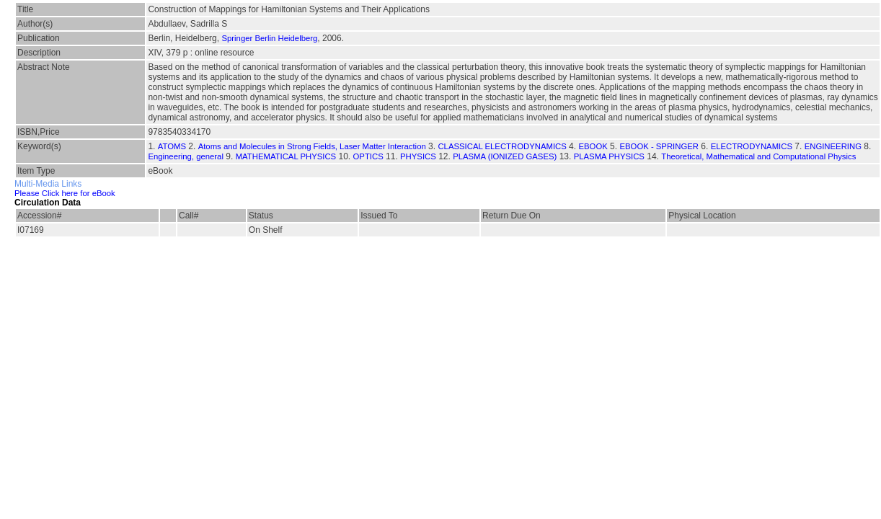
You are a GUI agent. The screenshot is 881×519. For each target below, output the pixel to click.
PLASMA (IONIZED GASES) (505, 156)
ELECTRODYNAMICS (751, 146)
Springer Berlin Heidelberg (269, 38)
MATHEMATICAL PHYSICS (286, 156)
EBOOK (592, 146)
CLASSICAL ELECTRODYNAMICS (502, 146)
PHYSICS (418, 156)
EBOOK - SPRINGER (659, 146)
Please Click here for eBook (64, 193)
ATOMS (172, 146)
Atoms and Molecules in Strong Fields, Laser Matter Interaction (312, 146)
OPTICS (368, 156)
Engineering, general (185, 156)
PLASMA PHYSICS (609, 156)
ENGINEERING (833, 146)
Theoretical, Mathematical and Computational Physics (758, 156)
